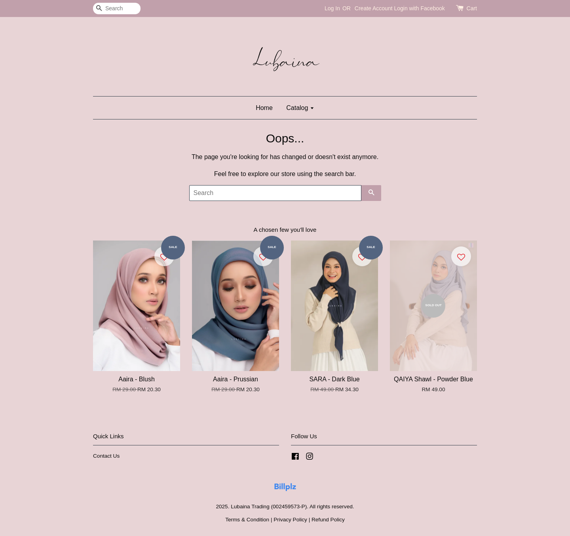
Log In (332, 8)
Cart (472, 8)
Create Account (374, 8)
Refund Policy (328, 520)
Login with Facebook (419, 8)
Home (264, 107)
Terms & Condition (247, 520)
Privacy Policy (290, 520)
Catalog (300, 107)
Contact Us (106, 456)
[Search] (117, 8)
